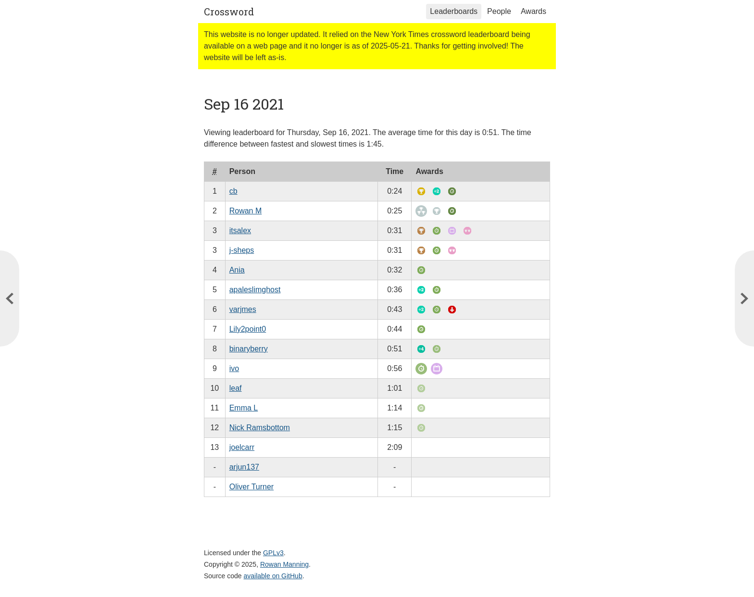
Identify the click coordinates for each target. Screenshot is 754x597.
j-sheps (241, 250)
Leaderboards (454, 11)
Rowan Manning (284, 564)
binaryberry (248, 349)
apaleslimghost (255, 290)
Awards (533, 11)
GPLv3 (273, 553)
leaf (235, 388)
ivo (234, 368)
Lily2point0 (247, 329)
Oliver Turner (251, 487)
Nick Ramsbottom (259, 427)
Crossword (229, 11)
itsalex (240, 230)
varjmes (242, 309)
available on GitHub (273, 576)
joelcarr (241, 447)
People (499, 11)
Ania (237, 270)
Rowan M (245, 211)
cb (233, 191)
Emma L (243, 408)
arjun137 (244, 467)
